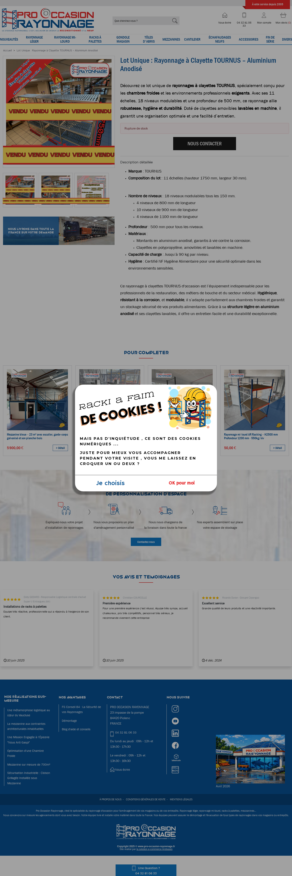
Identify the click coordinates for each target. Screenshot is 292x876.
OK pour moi (181, 483)
